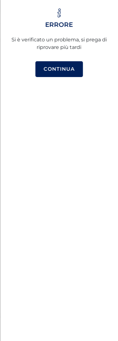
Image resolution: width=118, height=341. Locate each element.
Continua (59, 69)
